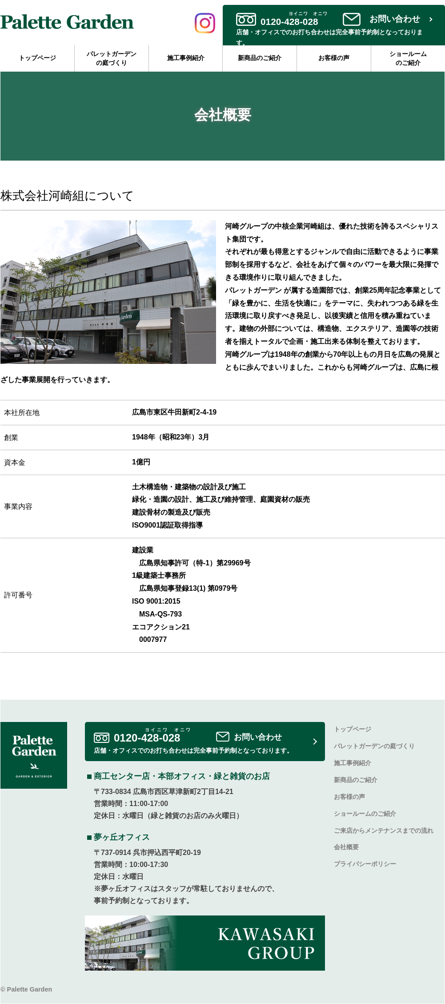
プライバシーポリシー (365, 864)
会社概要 (346, 847)
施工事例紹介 (185, 57)
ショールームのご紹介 (408, 58)
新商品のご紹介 (259, 57)
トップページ (37, 57)
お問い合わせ (394, 19)
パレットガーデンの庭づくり (111, 58)
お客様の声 (333, 57)
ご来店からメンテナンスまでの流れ (383, 830)
